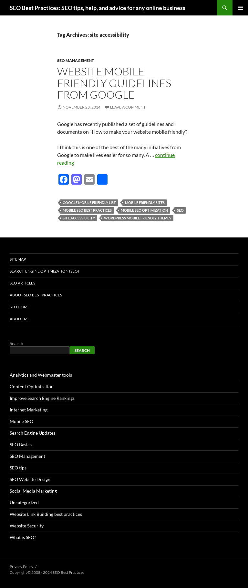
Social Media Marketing (33, 491)
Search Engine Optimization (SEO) (44, 271)
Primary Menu (240, 7)
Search (16, 343)
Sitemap (18, 259)
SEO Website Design (30, 479)
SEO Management (75, 60)
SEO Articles (22, 283)
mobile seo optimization (144, 210)
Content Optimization (32, 386)
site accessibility (79, 218)
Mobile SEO (21, 421)
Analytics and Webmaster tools (41, 375)
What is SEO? (23, 537)
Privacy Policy (21, 566)
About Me (20, 318)
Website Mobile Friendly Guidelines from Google (114, 83)
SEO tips (18, 467)
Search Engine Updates (32, 433)
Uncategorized (24, 502)
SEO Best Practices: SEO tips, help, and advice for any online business (97, 7)
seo (180, 210)
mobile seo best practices (87, 210)
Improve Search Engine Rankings (42, 398)
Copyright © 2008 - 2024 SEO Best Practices (47, 572)
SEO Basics (21, 444)
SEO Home (20, 306)
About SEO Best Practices (36, 295)
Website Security (27, 525)
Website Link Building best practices (46, 514)
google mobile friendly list (89, 202)
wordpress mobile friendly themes (137, 218)
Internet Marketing (28, 409)
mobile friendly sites (145, 202)
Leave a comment (128, 107)
